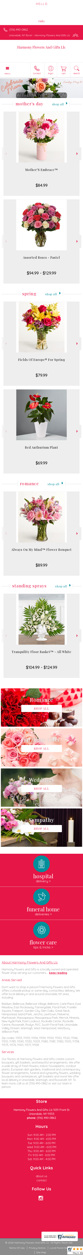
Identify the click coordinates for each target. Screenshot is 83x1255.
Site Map (41, 1252)
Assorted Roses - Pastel (41, 257)
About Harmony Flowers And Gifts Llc (30, 962)
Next (77, 153)
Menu (7, 73)
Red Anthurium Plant (41, 447)
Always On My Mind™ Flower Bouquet (41, 550)
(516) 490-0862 (18, 29)
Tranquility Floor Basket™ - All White (41, 652)
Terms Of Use (17, 1247)
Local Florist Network (62, 1247)
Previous (5, 153)
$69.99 (41, 463)
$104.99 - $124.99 (41, 667)
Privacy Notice (37, 1247)
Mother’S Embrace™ (41, 170)
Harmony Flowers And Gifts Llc (41, 47)
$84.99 (42, 185)
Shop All (58, 104)
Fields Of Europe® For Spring (41, 360)
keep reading (58, 973)
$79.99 (41, 375)
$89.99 (41, 565)
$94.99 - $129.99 (41, 273)
